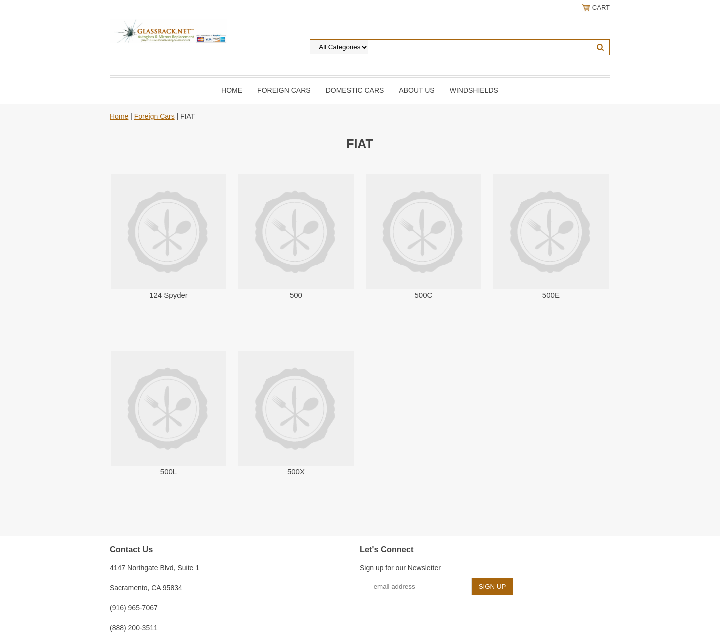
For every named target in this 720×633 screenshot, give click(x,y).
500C (423, 295)
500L (168, 472)
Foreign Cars (284, 90)
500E (551, 295)
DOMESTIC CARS (355, 90)
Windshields (474, 90)
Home (232, 90)
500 (296, 295)
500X (296, 472)
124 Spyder (169, 295)
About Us (416, 90)
